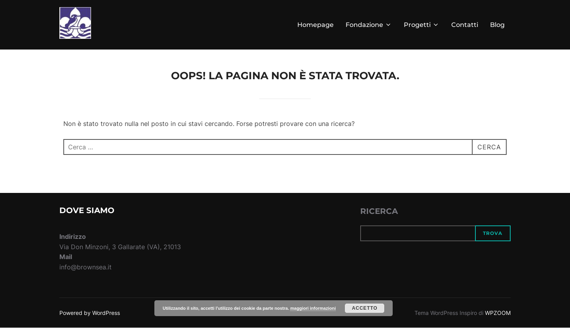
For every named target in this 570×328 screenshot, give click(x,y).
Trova (492, 233)
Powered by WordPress (89, 312)
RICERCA (379, 211)
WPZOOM (498, 312)
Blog (497, 25)
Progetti (421, 25)
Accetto (365, 308)
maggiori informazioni (313, 308)
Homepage (315, 25)
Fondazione (369, 25)
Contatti (464, 25)
